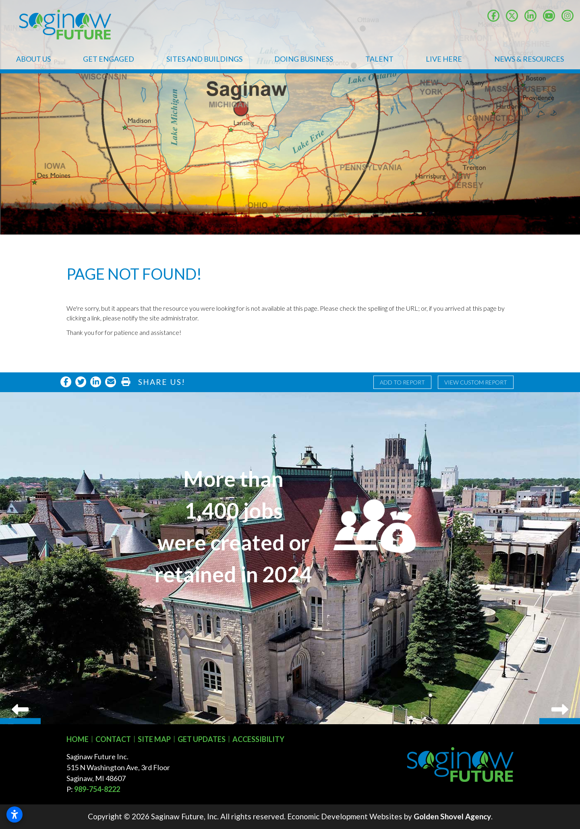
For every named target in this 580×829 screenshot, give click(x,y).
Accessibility (258, 739)
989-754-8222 (97, 789)
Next (559, 558)
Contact (113, 739)
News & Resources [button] (529, 58)
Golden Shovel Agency (452, 816)
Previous (20, 558)
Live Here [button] (444, 58)
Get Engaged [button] (108, 58)
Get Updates (202, 739)
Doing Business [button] (303, 58)
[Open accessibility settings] (14, 814)
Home (77, 739)
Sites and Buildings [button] (204, 58)
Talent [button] (379, 58)
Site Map (154, 739)
